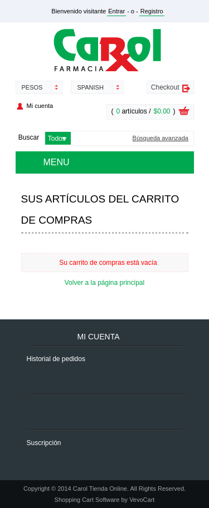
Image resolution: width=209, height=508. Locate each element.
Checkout (165, 87)
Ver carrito (183, 112)
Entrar (116, 11)
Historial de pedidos (56, 359)
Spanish (90, 87)
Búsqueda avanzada (160, 138)
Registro (151, 11)
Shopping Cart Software (87, 499)
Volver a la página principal (104, 283)
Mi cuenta (40, 105)
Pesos (32, 87)
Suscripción (44, 443)
